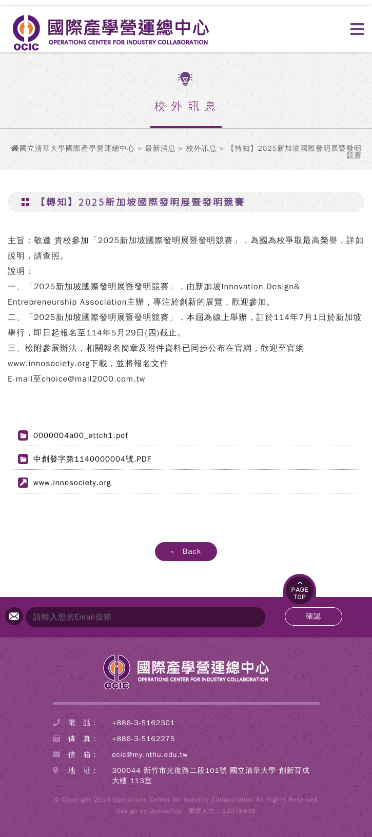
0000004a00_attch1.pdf (80, 435)
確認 (313, 616)
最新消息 (160, 148)
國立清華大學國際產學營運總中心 (77, 148)
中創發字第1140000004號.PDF (92, 459)
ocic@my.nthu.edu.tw (150, 754)
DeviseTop (165, 811)
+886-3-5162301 (143, 723)
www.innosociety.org (72, 482)
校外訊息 (201, 148)
